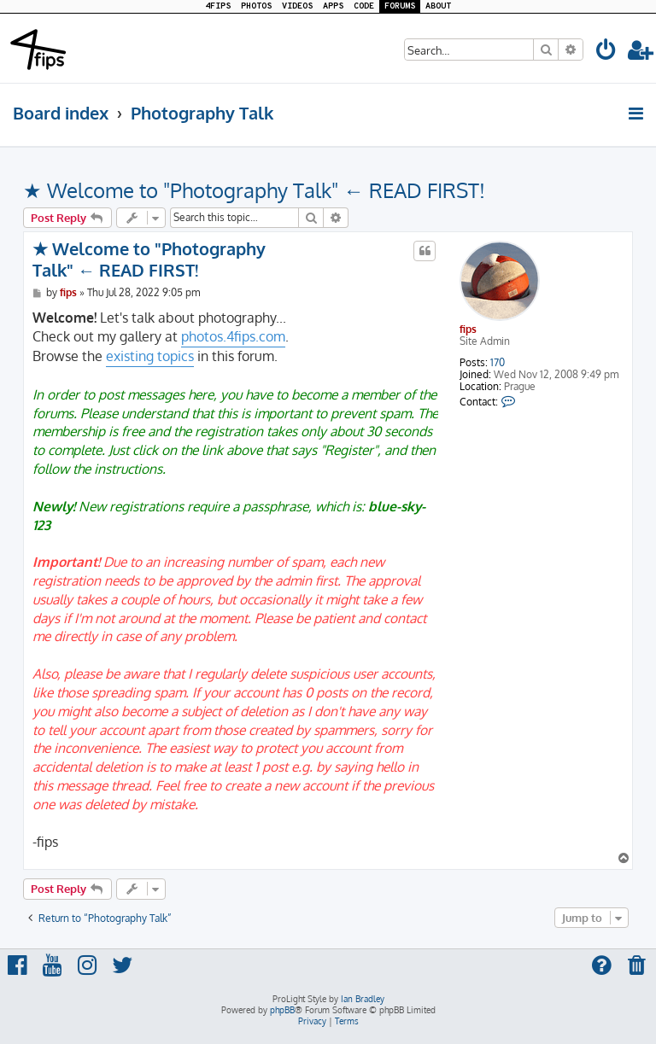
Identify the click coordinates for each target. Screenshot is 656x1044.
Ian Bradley (362, 999)
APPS (333, 6)
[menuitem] (606, 52)
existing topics (150, 356)
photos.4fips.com (233, 336)
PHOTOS (256, 6)
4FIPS (218, 6)
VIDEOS (297, 6)
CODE (364, 6)
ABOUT (438, 6)
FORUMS (399, 6)
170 (497, 363)
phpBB (282, 1010)
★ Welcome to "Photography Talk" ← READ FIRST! (254, 190)
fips (468, 329)
